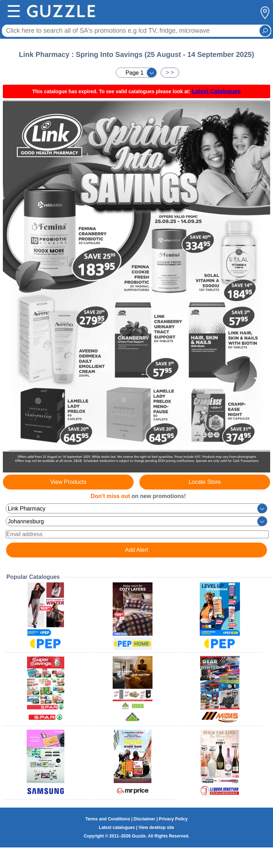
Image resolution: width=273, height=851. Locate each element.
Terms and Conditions (107, 818)
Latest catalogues (117, 827)
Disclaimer (144, 818)
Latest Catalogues (216, 91)
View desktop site (156, 827)
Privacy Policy (173, 818)
